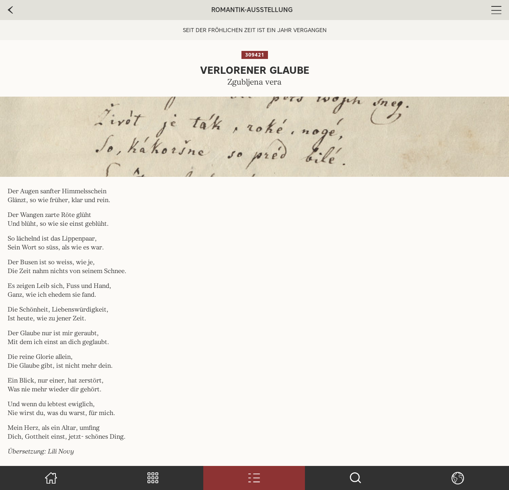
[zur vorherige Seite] (10, 10)
